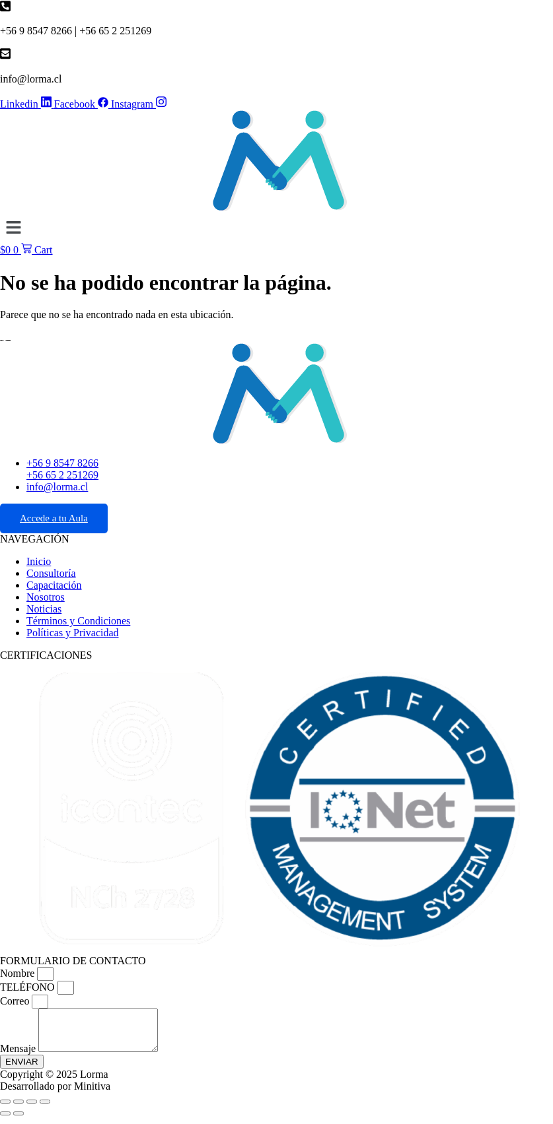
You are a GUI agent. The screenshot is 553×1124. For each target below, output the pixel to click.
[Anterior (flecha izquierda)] (5, 1121)
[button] (276, 228)
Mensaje (19, 1056)
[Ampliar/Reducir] (5, 1109)
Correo (16, 1001)
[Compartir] (31, 1109)
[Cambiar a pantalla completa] (18, 1109)
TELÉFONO (28, 987)
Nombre (18, 973)
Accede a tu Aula (54, 518)
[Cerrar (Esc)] (45, 1109)
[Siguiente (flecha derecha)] (18, 1121)
